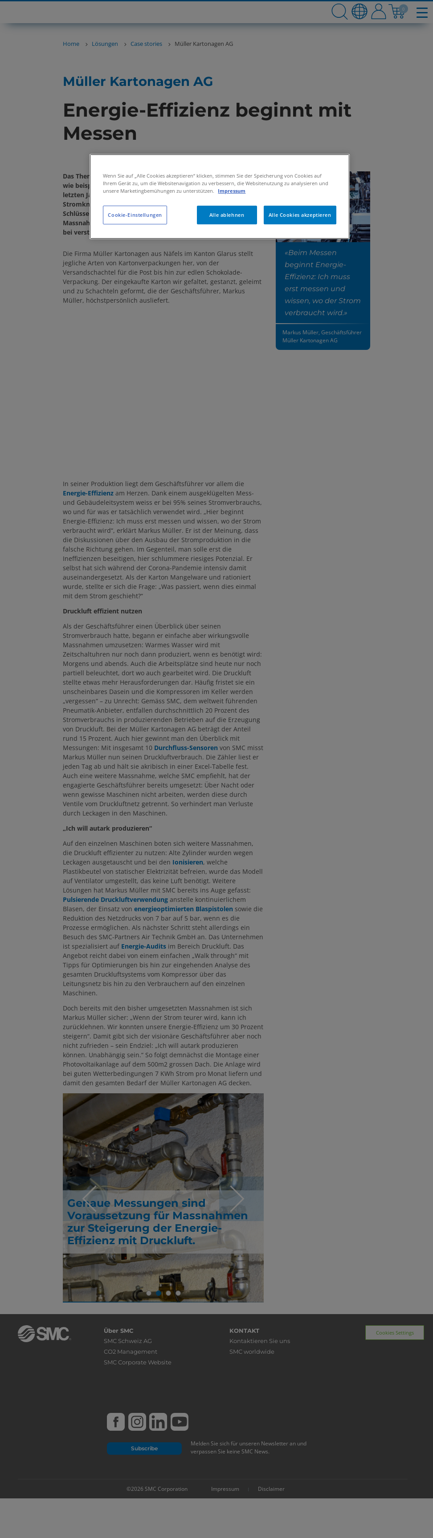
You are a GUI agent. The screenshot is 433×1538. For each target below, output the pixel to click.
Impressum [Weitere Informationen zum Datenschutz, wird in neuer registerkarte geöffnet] (231, 190)
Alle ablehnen (226, 214)
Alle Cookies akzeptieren (300, 214)
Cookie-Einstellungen (135, 214)
